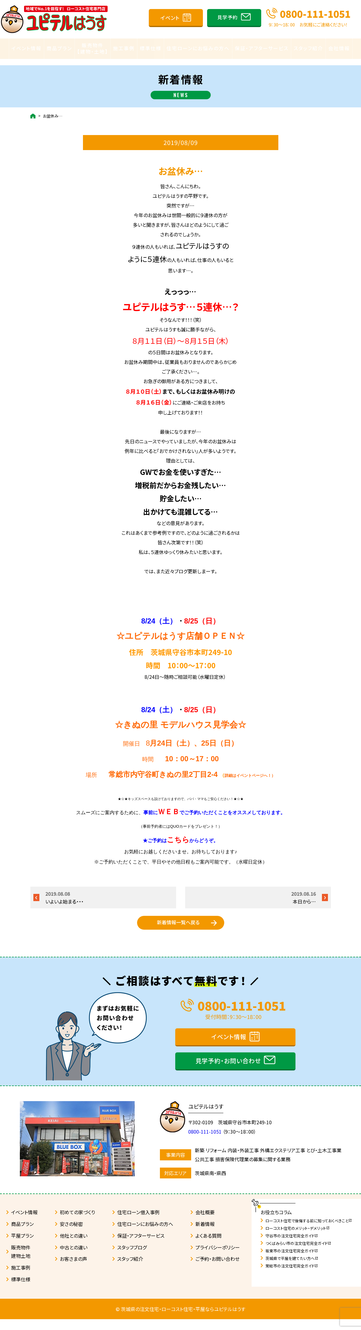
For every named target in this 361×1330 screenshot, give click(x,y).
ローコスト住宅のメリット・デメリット (297, 1239)
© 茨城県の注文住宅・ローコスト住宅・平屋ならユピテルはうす (180, 1319)
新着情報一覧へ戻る (178, 925)
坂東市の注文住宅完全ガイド (291, 1261)
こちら (178, 834)
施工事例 (124, 48)
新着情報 (205, 1234)
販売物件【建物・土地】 (92, 48)
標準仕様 (150, 48)
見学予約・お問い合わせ (228, 1071)
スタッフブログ (132, 1258)
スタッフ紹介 (308, 48)
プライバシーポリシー (217, 1258)
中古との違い (73, 1258)
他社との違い (73, 1246)
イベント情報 (26, 48)
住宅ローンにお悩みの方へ (198, 48)
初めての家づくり (77, 1223)
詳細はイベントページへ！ (248, 770)
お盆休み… (52, 110)
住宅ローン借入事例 (138, 1223)
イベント (170, 17)
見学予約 (227, 17)
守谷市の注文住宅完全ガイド (291, 1246)
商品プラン (59, 48)
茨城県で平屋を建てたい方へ (291, 1269)
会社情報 (339, 48)
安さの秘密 (71, 1234)
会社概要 (205, 1223)
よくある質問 (208, 1246)
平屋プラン (22, 1246)
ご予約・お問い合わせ (217, 1269)
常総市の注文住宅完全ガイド (291, 1276)
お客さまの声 (73, 1269)
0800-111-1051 (315, 13)
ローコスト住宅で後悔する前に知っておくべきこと (308, 1231)
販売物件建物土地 (20, 1262)
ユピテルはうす (208, 1117)
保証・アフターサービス (262, 48)
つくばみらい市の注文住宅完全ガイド (298, 1254)
